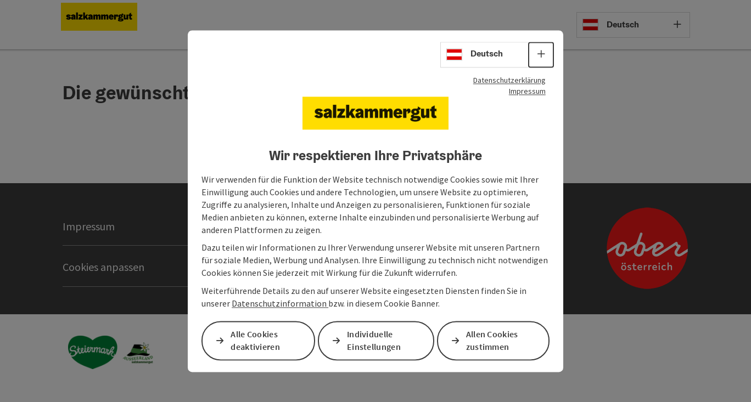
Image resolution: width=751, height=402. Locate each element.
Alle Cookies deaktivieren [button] (255, 340)
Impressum (527, 91)
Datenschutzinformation (280, 303)
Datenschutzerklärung (509, 80)
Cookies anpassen (103, 267)
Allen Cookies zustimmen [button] (492, 340)
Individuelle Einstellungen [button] (374, 340)
